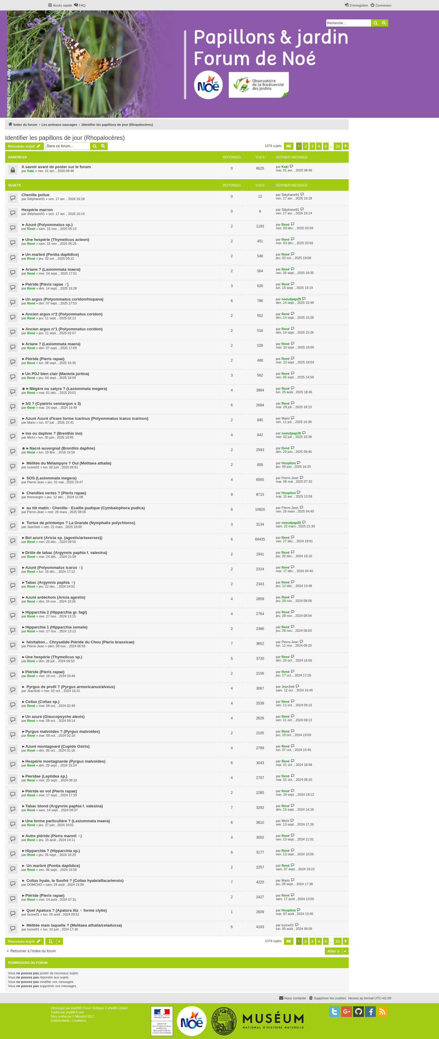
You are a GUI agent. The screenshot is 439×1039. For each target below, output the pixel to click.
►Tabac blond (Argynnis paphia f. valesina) (62, 806)
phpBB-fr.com (75, 1012)
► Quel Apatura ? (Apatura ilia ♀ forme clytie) (64, 910)
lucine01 (33, 467)
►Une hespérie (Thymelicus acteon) (55, 239)
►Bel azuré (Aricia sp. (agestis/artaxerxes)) (61, 537)
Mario (31, 422)
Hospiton (289, 463)
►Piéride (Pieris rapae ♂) (45, 284)
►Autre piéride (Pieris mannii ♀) (51, 836)
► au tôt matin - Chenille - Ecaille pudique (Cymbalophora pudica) (83, 508)
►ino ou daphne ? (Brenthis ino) (51, 433)
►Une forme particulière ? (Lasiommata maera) (65, 821)
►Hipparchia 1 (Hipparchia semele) (54, 627)
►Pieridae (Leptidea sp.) (44, 776)
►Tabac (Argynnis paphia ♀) (48, 582)
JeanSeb (33, 527)
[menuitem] (80, 5)
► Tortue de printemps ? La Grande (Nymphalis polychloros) (78, 523)
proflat (62, 1016)
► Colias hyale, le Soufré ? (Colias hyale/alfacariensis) (72, 880)
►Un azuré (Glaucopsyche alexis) (53, 716)
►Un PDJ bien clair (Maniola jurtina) (55, 373)
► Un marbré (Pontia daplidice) (50, 865)
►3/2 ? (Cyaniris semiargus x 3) (51, 403)
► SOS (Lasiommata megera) (49, 478)
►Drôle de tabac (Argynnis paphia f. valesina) (64, 552)
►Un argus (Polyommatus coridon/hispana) (62, 299)
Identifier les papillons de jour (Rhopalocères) (65, 137)
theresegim (35, 497)
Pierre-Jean (35, 482)
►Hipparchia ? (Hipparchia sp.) (50, 850)
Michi (31, 437)
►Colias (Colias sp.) (40, 701)
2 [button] (305, 146)
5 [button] (326, 146)
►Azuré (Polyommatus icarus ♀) (52, 567)
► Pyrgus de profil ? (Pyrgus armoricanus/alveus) (68, 687)
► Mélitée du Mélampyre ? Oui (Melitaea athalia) (66, 463)
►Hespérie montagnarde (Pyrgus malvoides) (63, 761)
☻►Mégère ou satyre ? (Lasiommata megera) (64, 388)
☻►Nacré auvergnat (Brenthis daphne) (58, 448)
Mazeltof (81, 1016)
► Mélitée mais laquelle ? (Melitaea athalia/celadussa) (71, 925)
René (31, 228)
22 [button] (338, 146)
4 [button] (319, 146)
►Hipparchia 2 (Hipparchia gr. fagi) (54, 612)
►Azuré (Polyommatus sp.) (46, 224)
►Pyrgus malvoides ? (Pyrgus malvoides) (60, 731)
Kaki (30, 171)
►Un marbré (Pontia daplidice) (50, 254)
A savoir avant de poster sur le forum (56, 167)
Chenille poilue (35, 195)
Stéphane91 (36, 199)
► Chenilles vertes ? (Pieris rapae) (53, 493)
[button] (288, 146)
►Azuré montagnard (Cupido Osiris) (55, 746)
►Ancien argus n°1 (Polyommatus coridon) (62, 329)
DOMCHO (34, 884)
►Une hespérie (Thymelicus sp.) (51, 657)
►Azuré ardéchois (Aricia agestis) (53, 597)
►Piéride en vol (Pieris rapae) (49, 791)
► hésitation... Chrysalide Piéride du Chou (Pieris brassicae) (78, 642)
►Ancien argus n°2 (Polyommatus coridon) (62, 314)
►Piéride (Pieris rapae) (42, 359)
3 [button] (312, 146)
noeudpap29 (291, 299)
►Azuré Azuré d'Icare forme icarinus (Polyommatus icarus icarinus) (84, 418)
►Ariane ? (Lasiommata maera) (51, 269)
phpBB (75, 1008)
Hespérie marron (37, 210)
